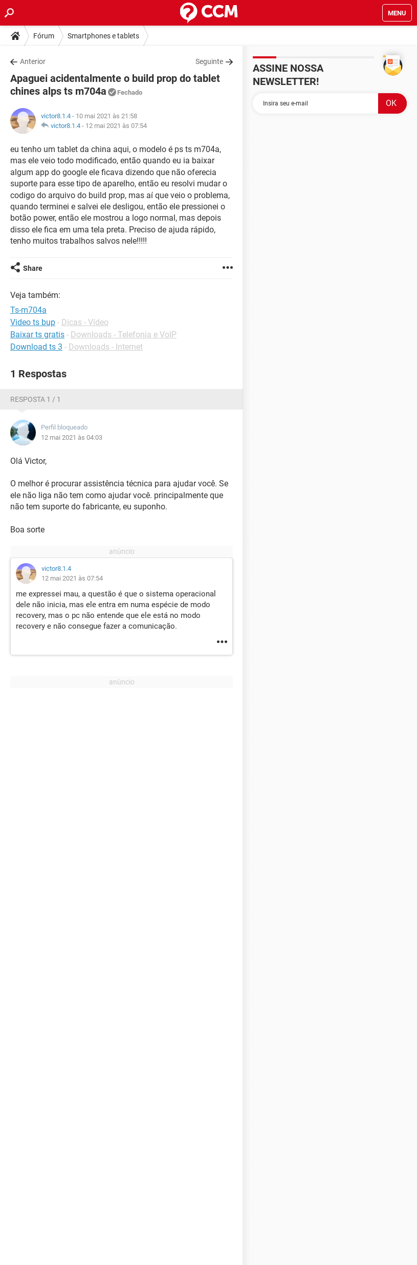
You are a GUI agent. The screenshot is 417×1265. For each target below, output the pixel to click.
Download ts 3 (36, 347)
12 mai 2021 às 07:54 (116, 126)
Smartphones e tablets (103, 36)
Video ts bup (32, 322)
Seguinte (209, 61)
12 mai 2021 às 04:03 (71, 437)
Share (32, 268)
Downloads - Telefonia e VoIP (124, 334)
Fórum (43, 36)
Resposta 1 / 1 (35, 399)
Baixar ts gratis (37, 334)
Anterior (33, 61)
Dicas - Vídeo (84, 322)
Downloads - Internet (106, 347)
